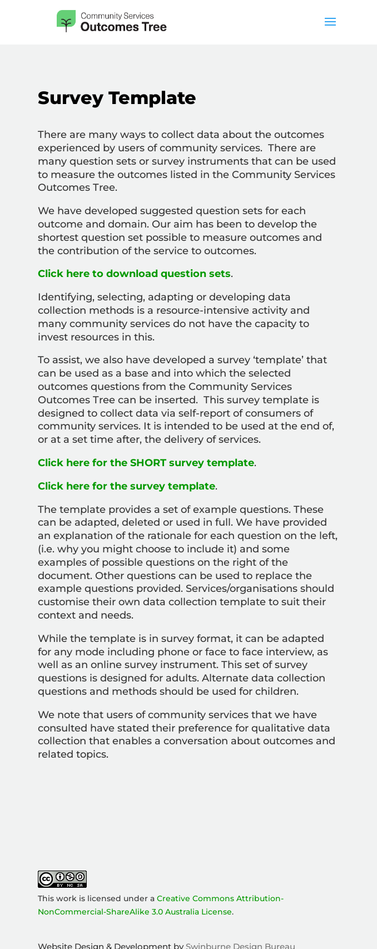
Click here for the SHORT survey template (146, 463)
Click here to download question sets (134, 274)
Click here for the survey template (126, 486)
